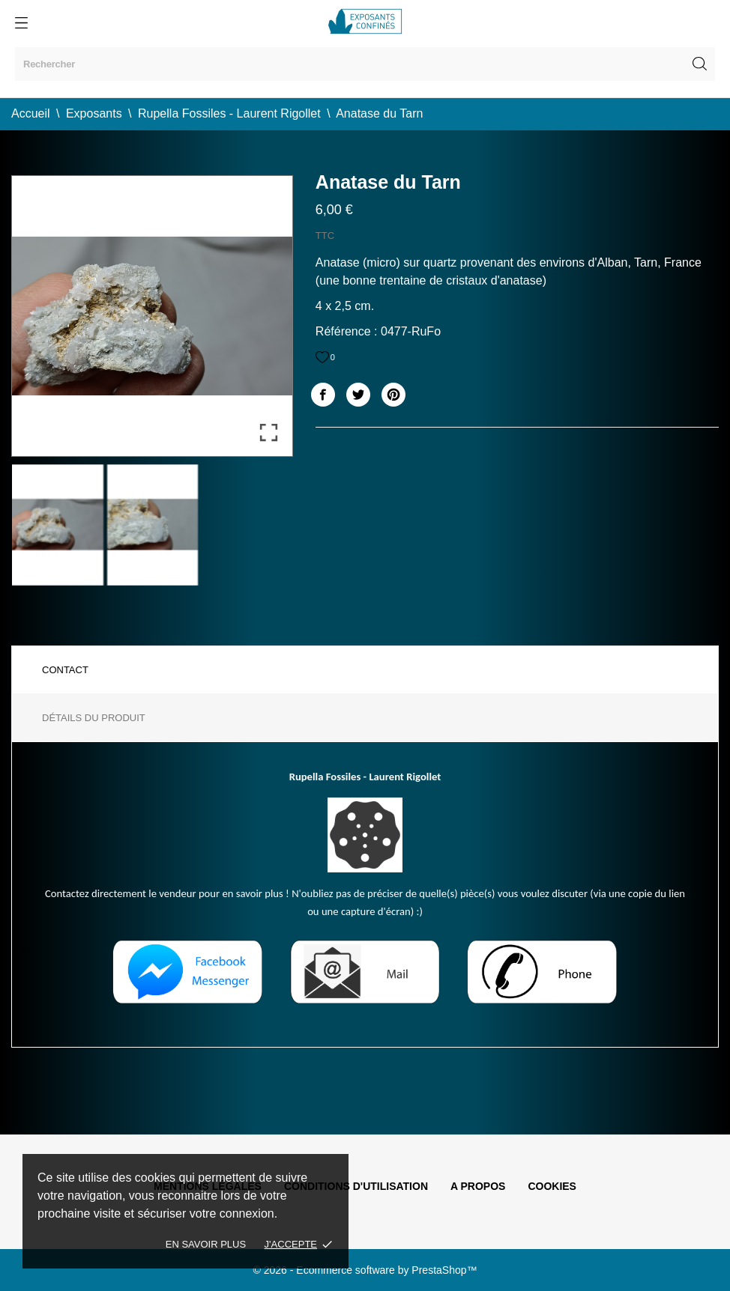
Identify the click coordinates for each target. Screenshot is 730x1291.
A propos (477, 1186)
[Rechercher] (365, 64)
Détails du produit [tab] (93, 717)
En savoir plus (206, 1244)
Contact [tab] (65, 669)
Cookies (552, 1186)
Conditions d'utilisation (356, 1186)
